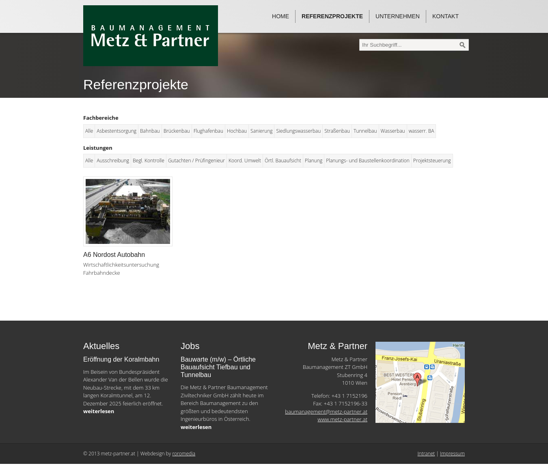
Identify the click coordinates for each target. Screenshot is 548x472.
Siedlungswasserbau (298, 130)
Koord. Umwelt (245, 160)
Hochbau (237, 130)
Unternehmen (397, 16)
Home (280, 16)
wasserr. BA (421, 130)
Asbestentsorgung (116, 130)
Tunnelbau (365, 130)
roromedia (183, 453)
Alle (89, 130)
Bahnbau (150, 130)
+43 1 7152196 (349, 395)
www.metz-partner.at (342, 419)
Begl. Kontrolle (148, 160)
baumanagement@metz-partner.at (326, 411)
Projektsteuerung (432, 160)
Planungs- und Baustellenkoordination (368, 160)
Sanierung (261, 130)
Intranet (426, 453)
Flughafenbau (208, 130)
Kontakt (445, 16)
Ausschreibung (113, 160)
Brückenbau (177, 130)
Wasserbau (393, 130)
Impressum (452, 453)
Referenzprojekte (332, 16)
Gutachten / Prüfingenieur (196, 160)
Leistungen (97, 147)
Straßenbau (337, 130)
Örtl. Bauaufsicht (283, 160)
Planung (314, 160)
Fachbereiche (101, 117)
